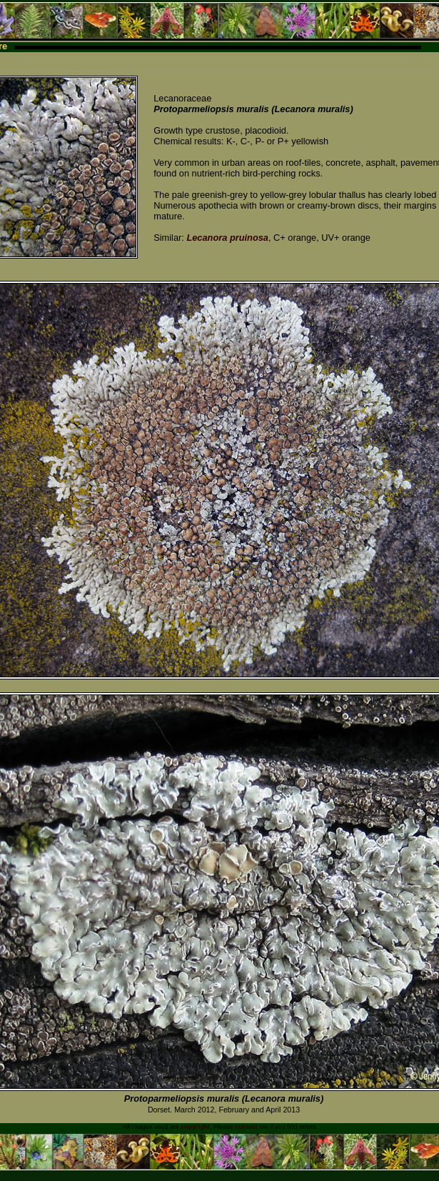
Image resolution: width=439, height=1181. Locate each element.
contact (246, 1126)
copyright (195, 1126)
